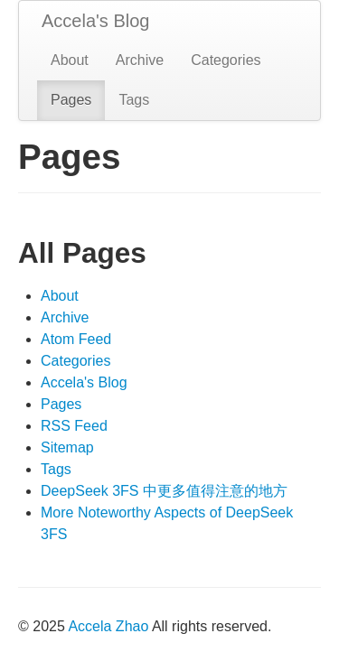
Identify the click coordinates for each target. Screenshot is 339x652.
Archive (140, 60)
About (70, 60)
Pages (71, 99)
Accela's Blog (95, 21)
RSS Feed (74, 425)
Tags (133, 99)
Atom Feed (76, 339)
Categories (225, 60)
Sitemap (67, 447)
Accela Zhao (108, 626)
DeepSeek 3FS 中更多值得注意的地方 (164, 490)
